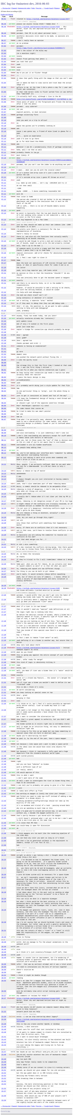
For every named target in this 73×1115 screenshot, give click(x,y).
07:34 (3, 311)
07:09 (3, 117)
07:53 (3, 354)
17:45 (3, 818)
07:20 (3, 173)
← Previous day (5, 8)
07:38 (3, 329)
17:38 (3, 731)
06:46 (3, 24)
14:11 (3, 464)
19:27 (3, 996)
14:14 (3, 484)
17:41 (3, 775)
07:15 (3, 155)
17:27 (3, 604)
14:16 (3, 496)
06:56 (3, 36)
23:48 (3, 1054)
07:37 (3, 327)
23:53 (3, 1084)
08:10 (3, 436)
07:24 (3, 234)
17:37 (3, 716)
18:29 (3, 910)
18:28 (3, 892)
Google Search (48, 8)
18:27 (3, 877)
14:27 (3, 571)
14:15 (3, 489)
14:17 (3, 501)
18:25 (3, 860)
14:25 (3, 554)
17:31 (3, 675)
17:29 (3, 630)
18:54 (3, 975)
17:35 (3, 703)
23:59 (3, 1100)
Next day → (39, 8)
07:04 (3, 61)
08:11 (3, 440)
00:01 (3, 19)
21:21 (3, 1007)
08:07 (3, 419)
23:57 (3, 1091)
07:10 (3, 120)
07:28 (3, 267)
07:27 (3, 260)
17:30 (3, 659)
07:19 (3, 164)
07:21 (3, 177)
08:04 (3, 388)
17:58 (3, 833)
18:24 (3, 852)
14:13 (3, 471)
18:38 (3, 937)
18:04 (3, 850)
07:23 (3, 210)
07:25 (3, 241)
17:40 (3, 747)
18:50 (3, 964)
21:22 (3, 1011)
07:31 (3, 273)
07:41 (3, 346)
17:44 (3, 811)
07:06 (3, 102)
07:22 (3, 199)
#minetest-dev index (24, 8)
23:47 (3, 1052)
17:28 (3, 615)
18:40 (3, 942)
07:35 (3, 318)
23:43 (3, 1039)
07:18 (3, 158)
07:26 (3, 248)
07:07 (3, 112)
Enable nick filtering (7, 14)
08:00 (3, 360)
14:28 (3, 577)
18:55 (3, 981)
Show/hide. (33, 21)
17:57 (3, 831)
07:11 (3, 141)
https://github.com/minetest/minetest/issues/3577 (48, 19)
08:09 (3, 427)
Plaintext (57, 8)
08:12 (3, 447)
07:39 (3, 340)
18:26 (3, 868)
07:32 (3, 288)
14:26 (3, 559)
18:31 (3, 930)
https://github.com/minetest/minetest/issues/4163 (38, 27)
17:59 (3, 838)
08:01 (3, 370)
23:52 (3, 1073)
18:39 (3, 939)
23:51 (3, 1070)
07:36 (3, 324)
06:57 (3, 40)
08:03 (3, 377)
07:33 (3, 295)
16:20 (3, 585)
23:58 (3, 1096)
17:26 (3, 595)
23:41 (3, 1037)
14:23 (3, 547)
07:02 (3, 46)
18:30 (3, 922)
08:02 (3, 373)
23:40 (3, 1027)
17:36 (3, 710)
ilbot (9, 1111)
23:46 (3, 1049)
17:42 (3, 785)
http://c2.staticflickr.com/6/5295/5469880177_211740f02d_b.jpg (44, 99)
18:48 (3, 958)
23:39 (3, 1017)
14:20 (3, 523)
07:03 (3, 50)
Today (33, 8)
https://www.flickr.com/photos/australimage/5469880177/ (41, 48)
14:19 (3, 508)
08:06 (3, 406)
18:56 (3, 991)
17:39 (3, 738)
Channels (14, 8)
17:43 (3, 801)
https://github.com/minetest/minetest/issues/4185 (38, 588)
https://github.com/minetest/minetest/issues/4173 (38, 648)
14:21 (3, 539)
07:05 (3, 92)
